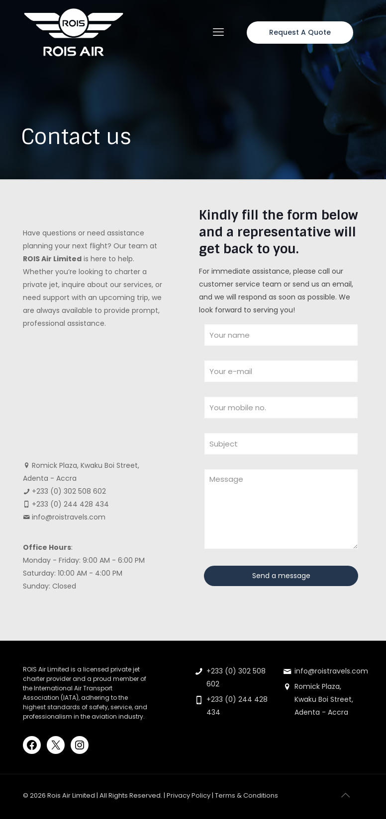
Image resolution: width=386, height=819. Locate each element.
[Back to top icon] (345, 795)
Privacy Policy (188, 795)
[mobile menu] (218, 32)
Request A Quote (300, 32)
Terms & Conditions (246, 795)
